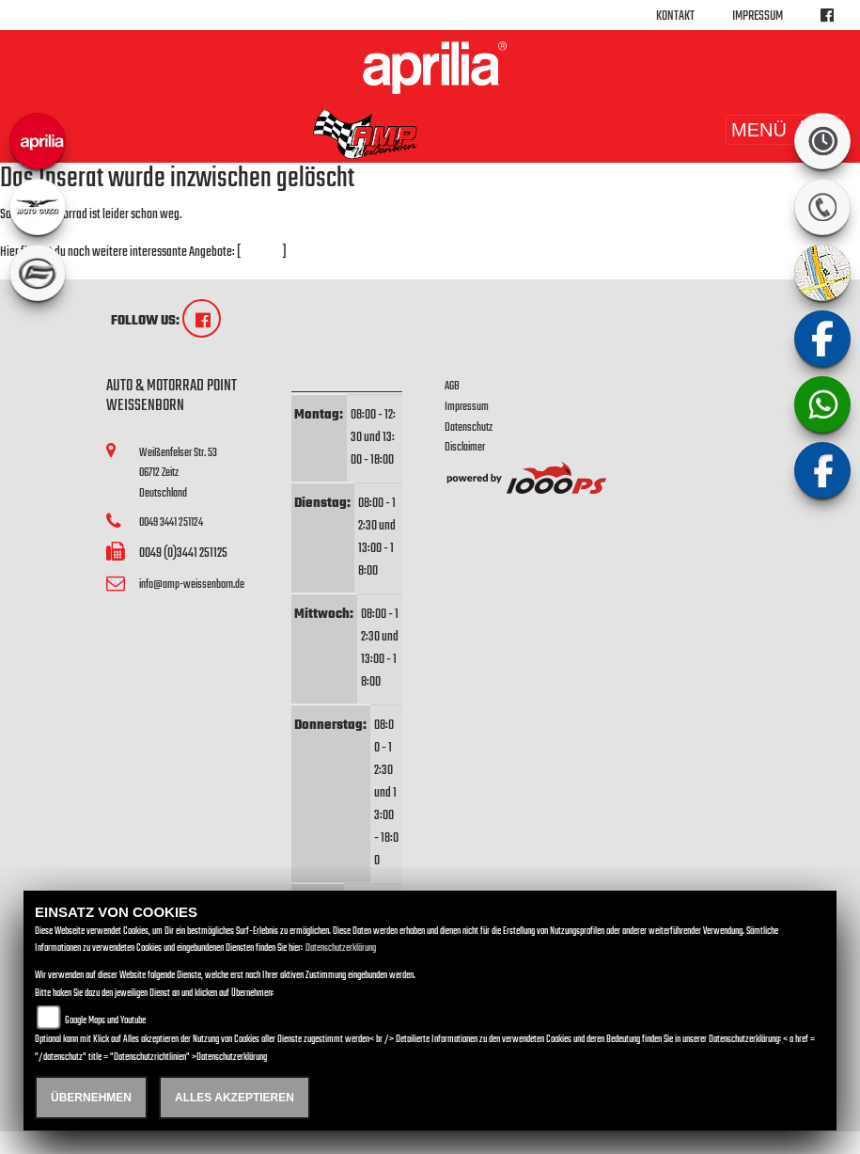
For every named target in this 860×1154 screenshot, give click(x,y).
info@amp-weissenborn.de (191, 584)
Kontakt (675, 16)
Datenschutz (469, 427)
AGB (452, 386)
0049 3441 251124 (171, 522)
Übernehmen (91, 1097)
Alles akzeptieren (234, 1097)
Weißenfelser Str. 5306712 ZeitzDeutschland (178, 473)
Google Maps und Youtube (105, 1021)
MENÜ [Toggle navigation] (785, 129)
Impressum (757, 16)
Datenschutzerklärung (340, 948)
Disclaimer (465, 447)
